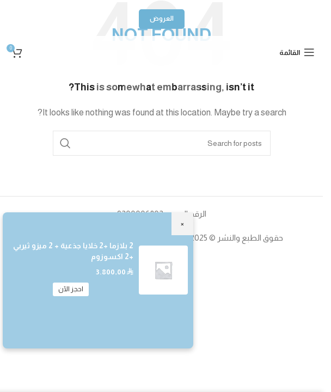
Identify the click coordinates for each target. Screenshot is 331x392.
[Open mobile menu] (297, 52)
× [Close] (182, 223)
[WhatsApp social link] (162, 82)
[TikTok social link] (107, 82)
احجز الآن (70, 289)
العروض (162, 18)
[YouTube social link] (189, 82)
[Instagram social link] (216, 82)
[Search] (162, 143)
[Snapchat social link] (134, 82)
